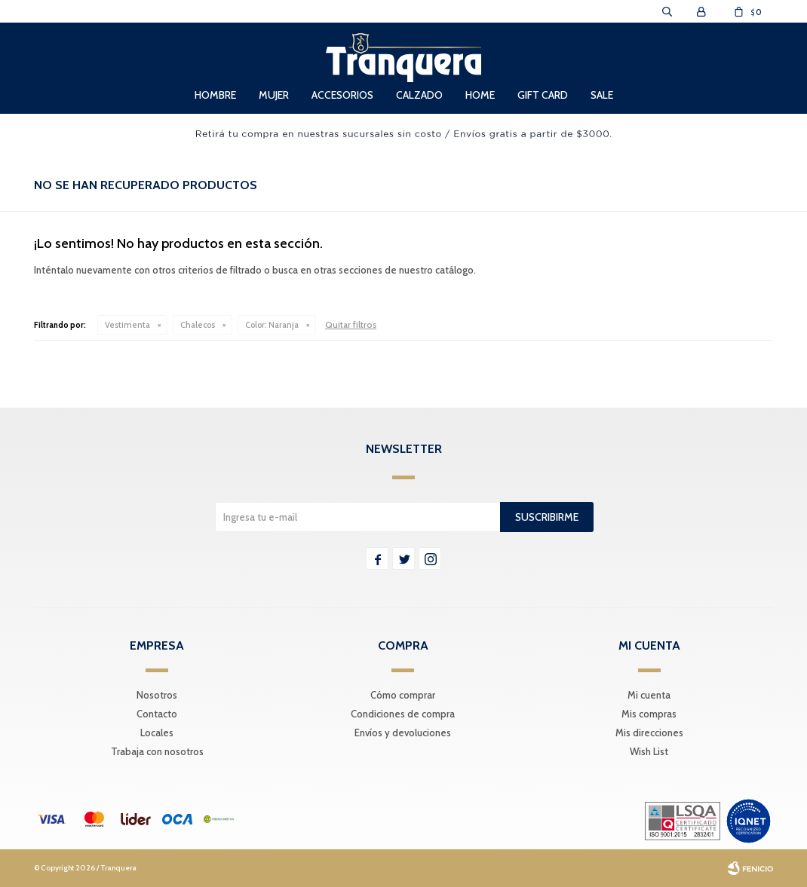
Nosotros (157, 695)
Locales (156, 732)
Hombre (215, 95)
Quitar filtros (350, 324)
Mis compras (649, 714)
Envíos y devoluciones (402, 732)
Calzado (419, 95)
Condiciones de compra (403, 714)
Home (480, 95)
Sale (602, 95)
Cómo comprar (402, 695)
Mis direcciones (649, 732)
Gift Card (542, 95)
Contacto (157, 714)
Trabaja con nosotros (157, 751)
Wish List (649, 751)
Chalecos (197, 325)
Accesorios (342, 95)
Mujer (274, 95)
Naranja (272, 325)
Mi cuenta (648, 695)
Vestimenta (127, 325)
